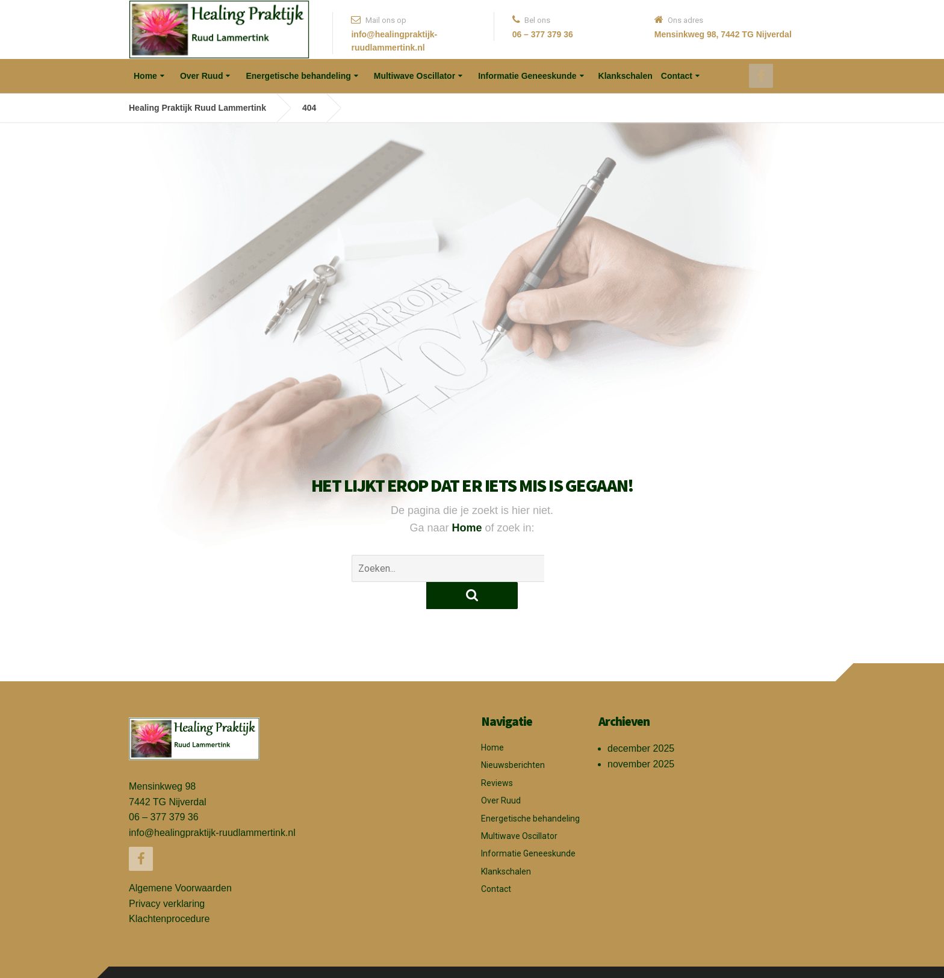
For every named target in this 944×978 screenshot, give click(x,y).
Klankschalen (625, 76)
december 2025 (640, 721)
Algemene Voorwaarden (180, 861)
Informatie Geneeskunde (527, 76)
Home (145, 76)
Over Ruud (201, 76)
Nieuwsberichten (513, 738)
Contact (676, 76)
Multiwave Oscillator (414, 76)
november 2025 (640, 737)
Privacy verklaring (167, 876)
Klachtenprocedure (169, 892)
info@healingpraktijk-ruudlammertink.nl (212, 805)
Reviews (497, 756)
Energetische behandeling (298, 76)
